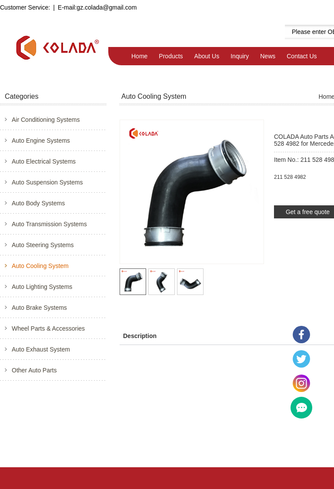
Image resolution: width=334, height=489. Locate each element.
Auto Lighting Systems (42, 286)
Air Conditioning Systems (46, 119)
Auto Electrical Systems (44, 161)
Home (139, 56)
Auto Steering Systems (42, 244)
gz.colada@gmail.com (107, 7)
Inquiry (239, 56)
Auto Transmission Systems (49, 224)
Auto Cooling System (40, 265)
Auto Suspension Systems (47, 182)
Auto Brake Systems (39, 307)
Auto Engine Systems (41, 140)
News (267, 56)
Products (171, 56)
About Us (207, 56)
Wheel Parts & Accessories (48, 328)
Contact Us (302, 56)
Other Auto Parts (34, 370)
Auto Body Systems (38, 203)
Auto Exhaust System (41, 349)
